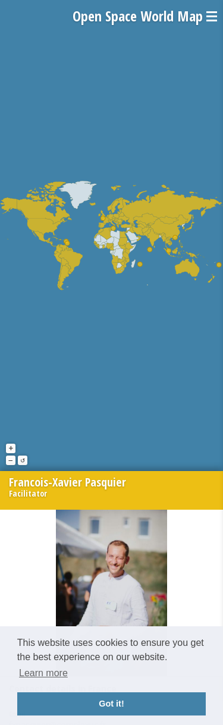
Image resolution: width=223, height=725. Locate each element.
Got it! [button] (111, 703)
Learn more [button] (43, 673)
